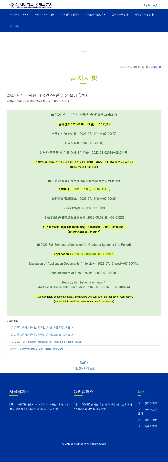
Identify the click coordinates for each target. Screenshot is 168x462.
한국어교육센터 (120, 14)
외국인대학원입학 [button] (95, 14)
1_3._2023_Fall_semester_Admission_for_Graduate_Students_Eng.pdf (46, 341)
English (147, 5)
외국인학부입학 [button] (70, 14)
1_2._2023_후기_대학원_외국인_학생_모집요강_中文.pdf (42, 334)
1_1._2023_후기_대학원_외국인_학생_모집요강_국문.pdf (42, 327)
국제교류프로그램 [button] (44, 14)
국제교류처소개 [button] (19, 14)
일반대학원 (151, 419)
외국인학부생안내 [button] (145, 14)
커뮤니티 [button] (15, 26)
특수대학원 (151, 426)
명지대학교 (151, 403)
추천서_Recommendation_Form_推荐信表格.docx (36, 349)
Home (121, 67)
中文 (155, 5)
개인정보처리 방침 (84, 368)
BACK (84, 363)
